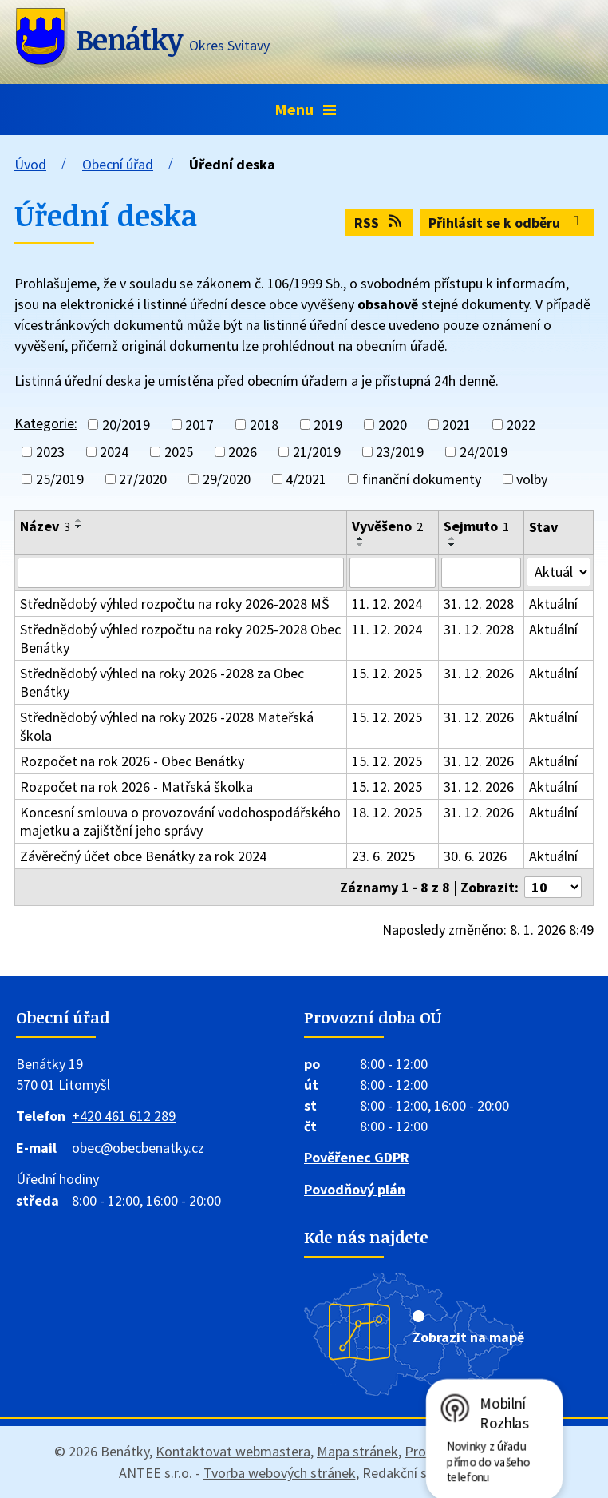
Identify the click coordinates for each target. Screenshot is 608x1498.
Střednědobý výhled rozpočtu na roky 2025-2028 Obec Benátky (180, 638)
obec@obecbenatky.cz (138, 1147)
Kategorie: (45, 423)
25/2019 (60, 479)
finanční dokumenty (421, 479)
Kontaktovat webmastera (233, 1451)
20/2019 (126, 424)
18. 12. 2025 (387, 812)
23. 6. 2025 (383, 856)
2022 (521, 424)
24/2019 (483, 452)
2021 (456, 424)
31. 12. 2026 (479, 673)
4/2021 (306, 479)
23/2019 (400, 452)
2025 (178, 452)
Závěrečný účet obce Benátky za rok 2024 (143, 856)
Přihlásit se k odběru (507, 222)
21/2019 (317, 452)
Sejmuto (476, 526)
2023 (50, 452)
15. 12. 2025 (387, 673)
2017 (199, 424)
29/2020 (227, 479)
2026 (242, 452)
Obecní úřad (117, 164)
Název (45, 526)
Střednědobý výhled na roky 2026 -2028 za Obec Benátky (162, 682)
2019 (328, 424)
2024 (114, 452)
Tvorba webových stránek (279, 1473)
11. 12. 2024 (387, 603)
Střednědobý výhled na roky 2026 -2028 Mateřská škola (167, 726)
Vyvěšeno (387, 526)
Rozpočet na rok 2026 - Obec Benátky (132, 761)
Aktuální (553, 603)
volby (531, 479)
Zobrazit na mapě (468, 1337)
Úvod (30, 164)
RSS (379, 222)
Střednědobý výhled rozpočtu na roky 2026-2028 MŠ (175, 603)
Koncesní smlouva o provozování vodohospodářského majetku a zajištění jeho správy (180, 821)
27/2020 (143, 479)
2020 (392, 424)
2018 (264, 424)
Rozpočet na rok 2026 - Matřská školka (136, 786)
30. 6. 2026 (475, 856)
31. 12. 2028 (479, 603)
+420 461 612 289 (124, 1116)
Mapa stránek (357, 1451)
